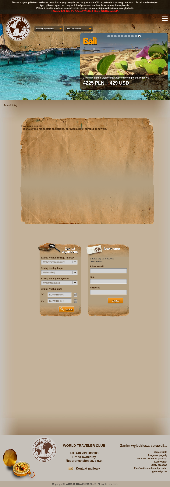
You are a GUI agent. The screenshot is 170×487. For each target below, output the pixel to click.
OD (42, 294)
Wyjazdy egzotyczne (45, 29)
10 (139, 36)
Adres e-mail (97, 266)
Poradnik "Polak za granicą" (152, 458)
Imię (92, 277)
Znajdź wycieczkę (73, 29)
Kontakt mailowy (88, 468)
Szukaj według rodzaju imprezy (57, 257)
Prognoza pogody (157, 455)
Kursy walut (160, 461)
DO (42, 300)
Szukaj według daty (51, 289)
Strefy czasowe (159, 465)
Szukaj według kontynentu (55, 278)
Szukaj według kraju (52, 268)
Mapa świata (160, 452)
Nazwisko (95, 287)
